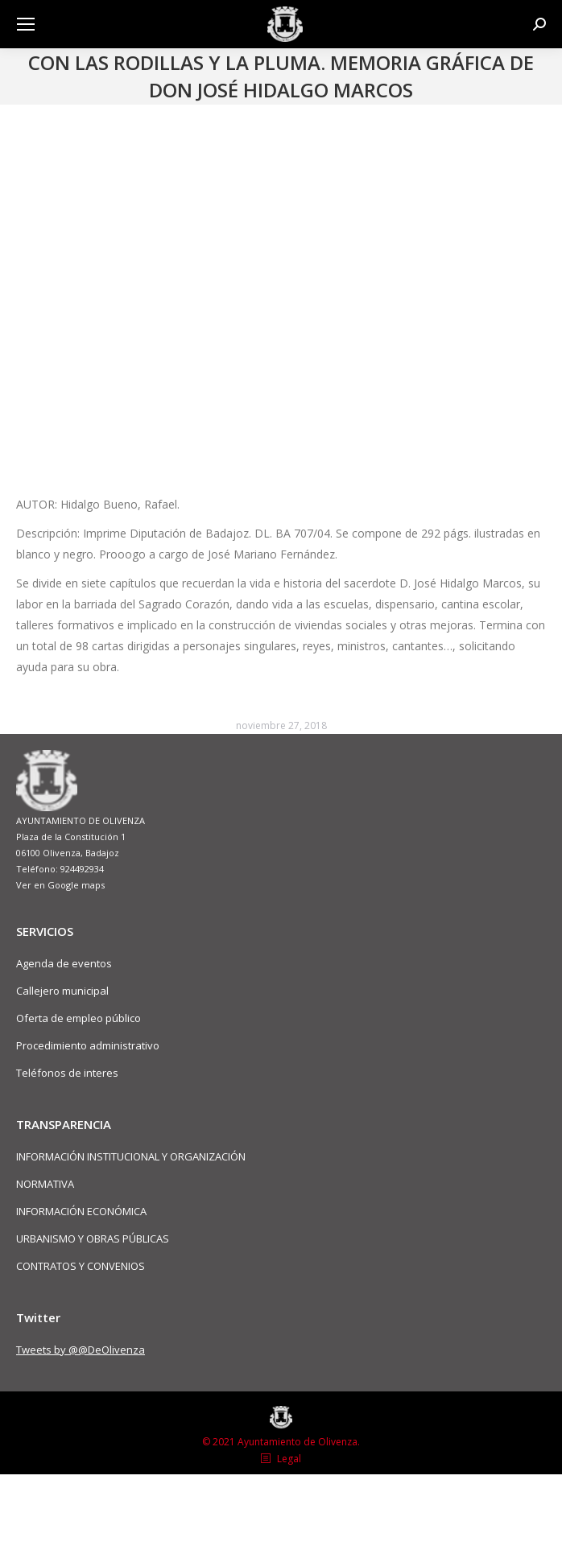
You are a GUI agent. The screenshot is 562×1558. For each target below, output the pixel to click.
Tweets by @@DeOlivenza (80, 1349)
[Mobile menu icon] (25, 24)
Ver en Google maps (60, 885)
